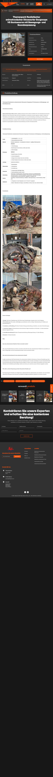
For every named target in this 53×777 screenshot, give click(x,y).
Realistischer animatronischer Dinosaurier (14, 11)
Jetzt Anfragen (39, 4)
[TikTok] (28, 492)
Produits (5, 10)
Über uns (27, 4)
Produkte (23, 3)
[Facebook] (25, 492)
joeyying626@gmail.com (10, 478)
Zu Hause (17, 4)
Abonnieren (17, 456)
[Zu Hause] (2, 10)
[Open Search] (44, 4)
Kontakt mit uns (32, 4)
